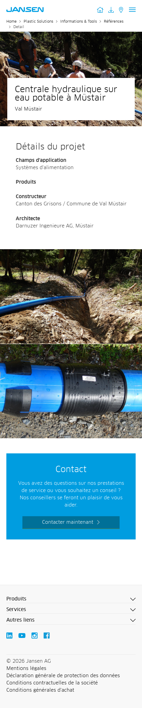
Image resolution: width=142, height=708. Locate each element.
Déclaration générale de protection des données (63, 675)
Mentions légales (26, 668)
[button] (71, 599)
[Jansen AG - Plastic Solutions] (71, 252)
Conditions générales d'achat (40, 690)
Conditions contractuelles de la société (52, 683)
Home (11, 22)
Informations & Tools (78, 22)
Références (114, 22)
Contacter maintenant (67, 522)
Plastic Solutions (38, 22)
